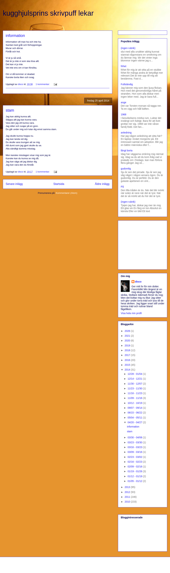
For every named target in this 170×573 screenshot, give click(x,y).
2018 (128, 350)
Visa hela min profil (131, 313)
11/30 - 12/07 (135, 383)
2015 (128, 364)
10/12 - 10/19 (135, 403)
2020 (128, 340)
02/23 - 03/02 (135, 457)
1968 (123, 114)
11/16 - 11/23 (135, 393)
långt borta (126, 150)
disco (138, 281)
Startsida (58, 183)
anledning (126, 132)
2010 (128, 501)
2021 (128, 335)
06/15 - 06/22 (135, 412)
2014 (128, 369)
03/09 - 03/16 (135, 452)
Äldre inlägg (102, 183)
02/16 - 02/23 (135, 461)
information (15, 35)
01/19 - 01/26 (135, 471)
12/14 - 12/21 (135, 378)
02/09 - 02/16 (135, 466)
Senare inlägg (14, 183)
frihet (123, 66)
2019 (128, 345)
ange (123, 102)
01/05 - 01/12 (135, 481)
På (122, 186)
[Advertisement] (143, 244)
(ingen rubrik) (128, 48)
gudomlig (126, 168)
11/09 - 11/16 (135, 398)
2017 (128, 355)
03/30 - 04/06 (135, 437)
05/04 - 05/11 (135, 417)
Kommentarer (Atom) (66, 193)
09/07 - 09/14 (135, 407)
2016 (128, 360)
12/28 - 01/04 (135, 373)
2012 (128, 492)
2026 (128, 331)
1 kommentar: (43, 84)
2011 (128, 496)
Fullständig (127, 84)
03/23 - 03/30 (135, 442)
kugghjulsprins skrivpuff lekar (48, 13)
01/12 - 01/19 (135, 476)
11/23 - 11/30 (135, 388)
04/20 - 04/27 (135, 422)
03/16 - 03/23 (135, 447)
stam (10, 110)
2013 (128, 487)
